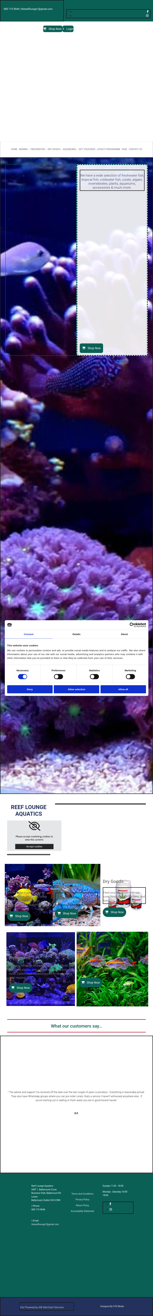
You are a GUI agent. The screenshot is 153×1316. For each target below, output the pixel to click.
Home (14, 149)
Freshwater (37, 149)
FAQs (124, 149)
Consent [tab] (29, 634)
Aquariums (69, 149)
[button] (52, 29)
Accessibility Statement (82, 1211)
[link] (34, 826)
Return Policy (82, 1205)
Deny (30, 689)
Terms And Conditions (82, 1194)
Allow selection (76, 689)
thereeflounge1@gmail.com (45, 1224)
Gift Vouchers (87, 149)
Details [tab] (77, 634)
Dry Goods (54, 149)
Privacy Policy (82, 1199)
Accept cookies (34, 846)
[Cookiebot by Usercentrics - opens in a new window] (132, 624)
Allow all (123, 689)
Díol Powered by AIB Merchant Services (42, 1307)
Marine (23, 149)
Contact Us (135, 149)
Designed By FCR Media (112, 1306)
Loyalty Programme (108, 149)
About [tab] (124, 634)
